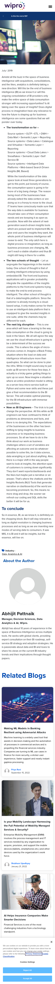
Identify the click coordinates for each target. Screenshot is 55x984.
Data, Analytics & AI (12, 554)
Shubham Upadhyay (20, 863)
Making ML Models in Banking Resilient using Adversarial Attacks (25, 730)
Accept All (27, 979)
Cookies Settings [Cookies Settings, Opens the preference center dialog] (27, 962)
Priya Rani (16, 769)
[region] (27, 961)
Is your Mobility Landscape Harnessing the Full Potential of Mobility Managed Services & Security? (27, 826)
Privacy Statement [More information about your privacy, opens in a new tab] (34, 954)
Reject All (27, 970)
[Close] (51, 942)
